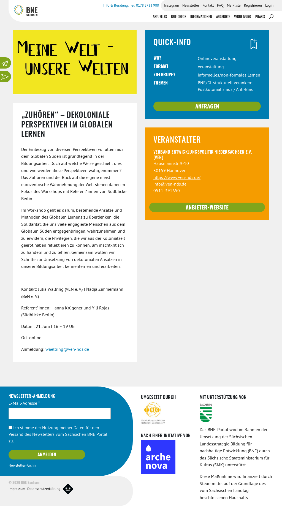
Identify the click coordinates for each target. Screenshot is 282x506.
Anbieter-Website (207, 208)
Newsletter (190, 6)
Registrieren (253, 6)
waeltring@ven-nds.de (67, 349)
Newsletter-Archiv (22, 466)
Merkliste (234, 6)
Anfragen (207, 107)
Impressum (17, 489)
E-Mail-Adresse (24, 403)
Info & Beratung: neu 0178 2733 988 (131, 6)
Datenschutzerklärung (43, 489)
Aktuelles (160, 16)
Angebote (223, 16)
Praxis (260, 16)
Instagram (171, 6)
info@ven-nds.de (169, 184)
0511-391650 (166, 191)
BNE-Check (178, 16)
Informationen (201, 16)
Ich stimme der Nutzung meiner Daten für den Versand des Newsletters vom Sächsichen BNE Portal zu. (58, 434)
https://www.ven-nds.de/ (176, 178)
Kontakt (208, 6)
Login (269, 6)
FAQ (220, 6)
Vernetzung (242, 16)
